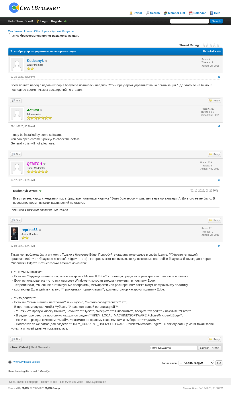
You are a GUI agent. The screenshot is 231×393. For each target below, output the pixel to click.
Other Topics (41, 31)
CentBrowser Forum (20, 31)
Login (44, 21)
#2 (219, 126)
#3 (219, 180)
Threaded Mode (212, 51)
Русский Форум (60, 31)
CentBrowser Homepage (23, 381)
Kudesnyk (35, 61)
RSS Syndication (96, 381)
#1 (219, 76)
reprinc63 (29, 230)
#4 (219, 246)
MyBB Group (52, 388)
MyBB (25, 388)
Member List (176, 13)
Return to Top (49, 381)
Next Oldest (20, 347)
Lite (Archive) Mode (71, 381)
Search (155, 13)
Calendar (200, 13)
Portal (138, 13)
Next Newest (39, 347)
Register (57, 21)
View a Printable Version (26, 361)
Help (217, 13)
